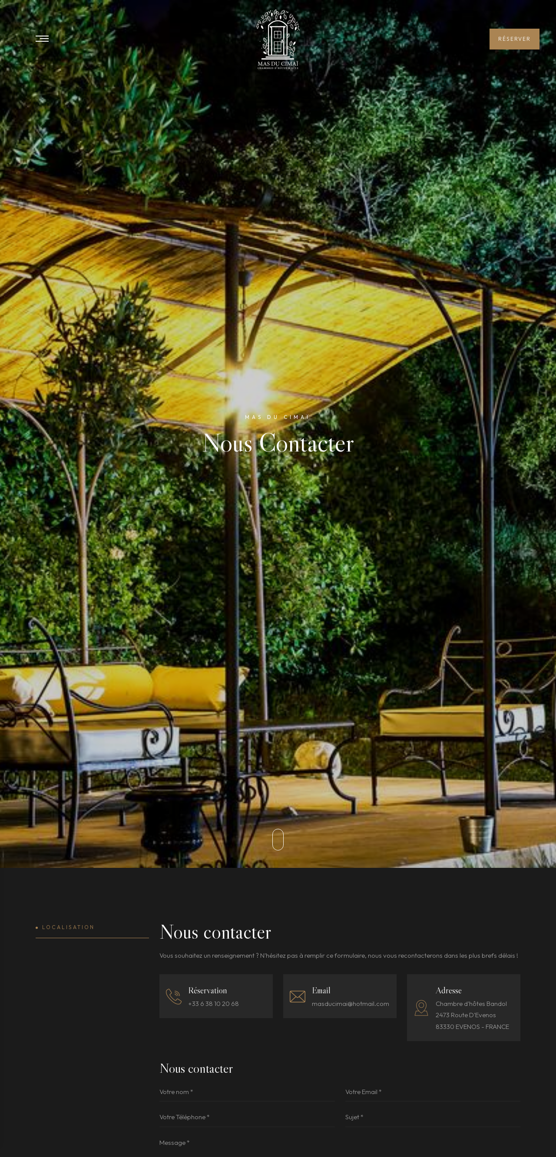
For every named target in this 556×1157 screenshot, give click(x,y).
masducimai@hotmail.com (350, 1003)
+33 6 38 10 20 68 (213, 1003)
